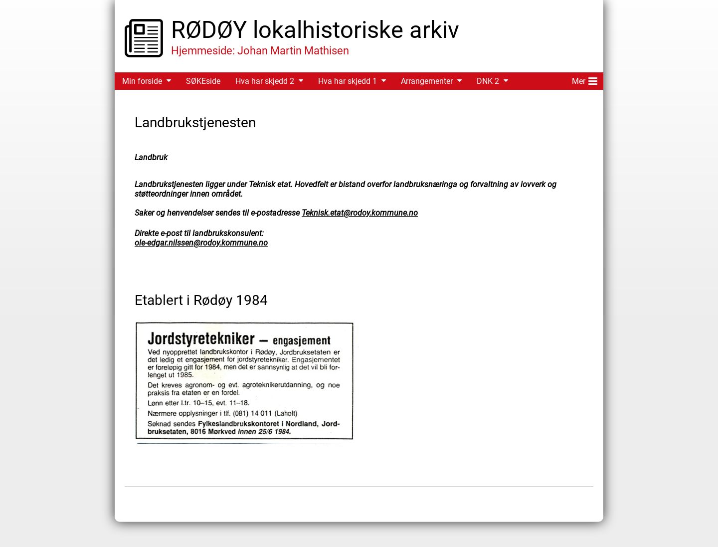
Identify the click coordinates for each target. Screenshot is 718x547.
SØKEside (203, 81)
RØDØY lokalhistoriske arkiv (315, 29)
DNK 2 (488, 81)
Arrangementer (427, 81)
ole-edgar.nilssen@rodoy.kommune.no (201, 243)
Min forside (142, 81)
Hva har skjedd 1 (347, 81)
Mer (584, 79)
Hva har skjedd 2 (264, 81)
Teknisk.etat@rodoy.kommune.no (360, 213)
